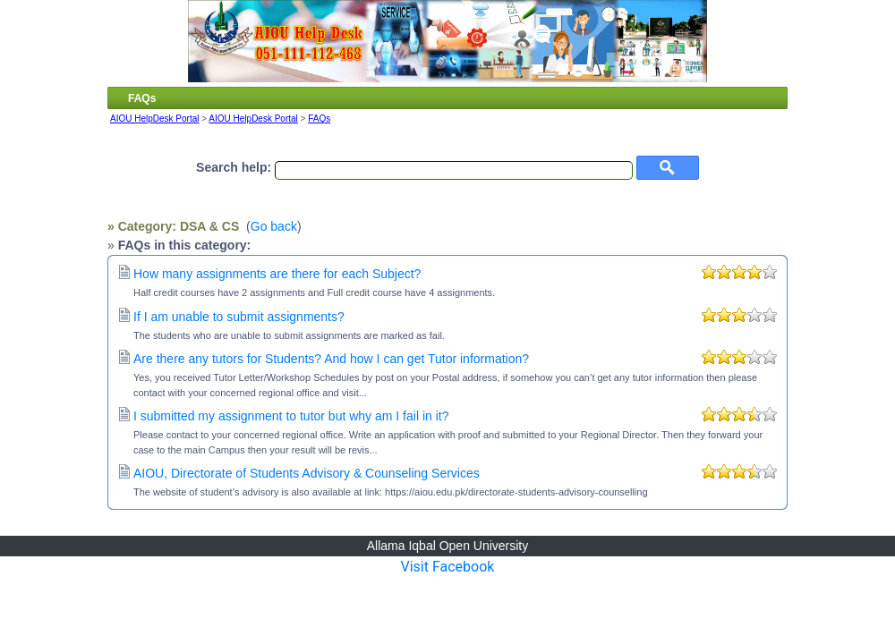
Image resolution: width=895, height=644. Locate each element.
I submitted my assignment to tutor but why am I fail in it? (290, 416)
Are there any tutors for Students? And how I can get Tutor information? (331, 359)
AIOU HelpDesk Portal (154, 118)
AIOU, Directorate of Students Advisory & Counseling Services (306, 473)
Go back (274, 226)
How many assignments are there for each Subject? (277, 274)
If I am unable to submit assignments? (239, 316)
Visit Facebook (448, 566)
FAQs (319, 118)
